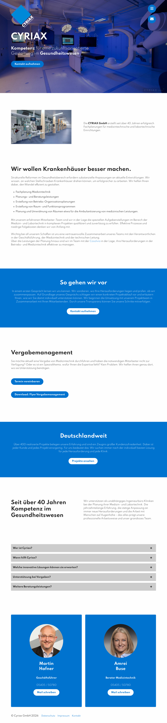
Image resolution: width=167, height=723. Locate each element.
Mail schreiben (46, 692)
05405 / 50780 (46, 685)
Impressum (64, 716)
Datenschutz (48, 716)
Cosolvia (95, 241)
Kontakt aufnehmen (27, 64)
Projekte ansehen (83, 461)
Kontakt (76, 716)
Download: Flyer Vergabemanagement (40, 394)
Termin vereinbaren (27, 381)
